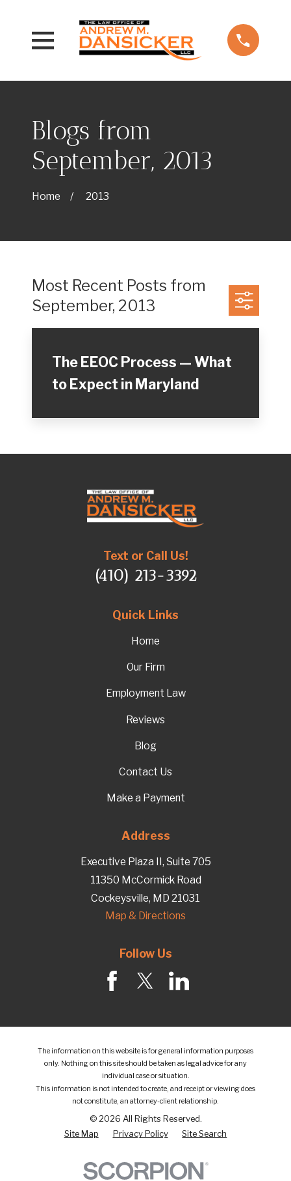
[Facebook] (112, 981)
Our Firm (146, 667)
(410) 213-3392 (146, 575)
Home (145, 641)
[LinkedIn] (179, 981)
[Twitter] (145, 981)
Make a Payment (146, 798)
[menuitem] (81, 1133)
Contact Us (145, 772)
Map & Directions (145, 916)
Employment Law (146, 693)
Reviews (145, 720)
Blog (145, 746)
